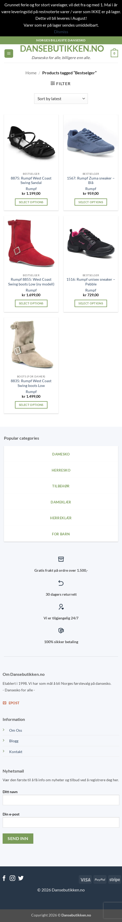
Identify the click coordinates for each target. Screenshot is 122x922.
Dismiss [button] (61, 31)
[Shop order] (61, 98)
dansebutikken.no (61, 48)
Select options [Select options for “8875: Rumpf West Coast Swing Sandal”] (31, 202)
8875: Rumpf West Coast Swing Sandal (31, 180)
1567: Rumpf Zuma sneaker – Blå (91, 180)
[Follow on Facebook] (4, 879)
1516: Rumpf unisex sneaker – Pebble (90, 281)
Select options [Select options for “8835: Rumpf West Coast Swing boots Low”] (31, 404)
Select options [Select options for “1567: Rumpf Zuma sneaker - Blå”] (90, 202)
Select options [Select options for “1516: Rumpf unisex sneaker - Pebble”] (90, 303)
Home (30, 72)
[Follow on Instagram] (12, 879)
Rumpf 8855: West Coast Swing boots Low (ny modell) (31, 281)
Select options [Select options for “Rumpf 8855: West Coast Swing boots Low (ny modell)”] (31, 303)
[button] (8, 53)
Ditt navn (61, 799)
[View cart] (114, 53)
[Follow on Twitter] (21, 879)
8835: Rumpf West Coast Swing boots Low (31, 383)
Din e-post (61, 822)
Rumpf (31, 189)
